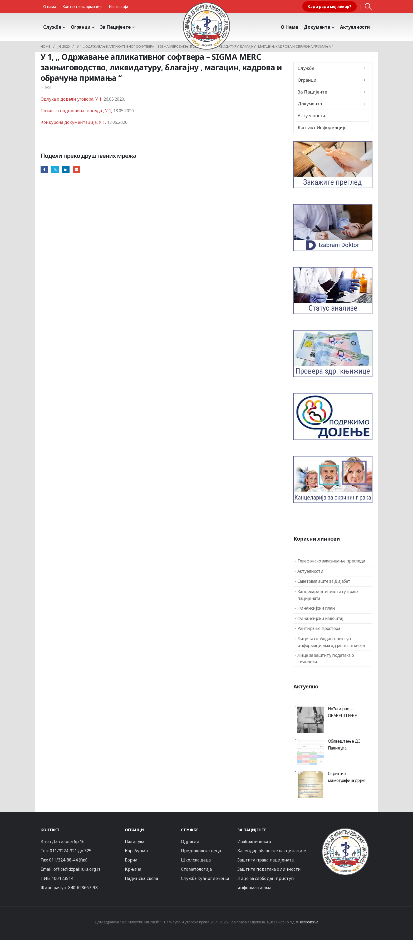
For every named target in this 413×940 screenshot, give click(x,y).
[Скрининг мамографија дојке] (310, 784)
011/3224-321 (63, 851)
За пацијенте (115, 27)
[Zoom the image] (345, 830)
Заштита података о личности (269, 869)
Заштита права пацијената (265, 860)
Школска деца (196, 860)
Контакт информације (82, 6)
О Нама (289, 27)
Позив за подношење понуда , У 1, (76, 111)
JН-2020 (46, 87)
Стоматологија (196, 869)
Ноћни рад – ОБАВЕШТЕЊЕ (342, 712)
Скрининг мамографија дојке (347, 777)
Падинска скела (141, 878)
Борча (131, 860)
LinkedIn (66, 169)
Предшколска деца (201, 851)
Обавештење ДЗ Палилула (344, 744)
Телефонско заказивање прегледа (331, 561)
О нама (49, 6)
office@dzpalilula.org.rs (77, 869)
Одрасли (190, 841)
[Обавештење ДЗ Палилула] (310, 752)
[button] (368, 6)
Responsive (309, 921)
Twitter (55, 169)
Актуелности (355, 27)
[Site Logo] (206, 26)
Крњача (133, 869)
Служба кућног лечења (205, 878)
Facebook (44, 169)
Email (76, 169)
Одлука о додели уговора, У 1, (71, 99)
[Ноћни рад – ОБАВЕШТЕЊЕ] (310, 720)
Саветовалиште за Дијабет (323, 581)
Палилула (135, 841)
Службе (52, 27)
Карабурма (136, 851)
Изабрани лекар (254, 841)
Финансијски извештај (320, 618)
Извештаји (118, 6)
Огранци (80, 27)
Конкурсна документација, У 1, (74, 122)
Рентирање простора (318, 628)
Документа (317, 27)
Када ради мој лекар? (329, 6)
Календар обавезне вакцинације (271, 851)
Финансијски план (316, 608)
